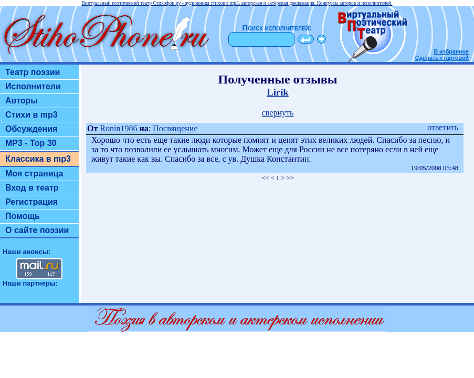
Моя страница (34, 173)
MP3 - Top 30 (31, 143)
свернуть (278, 112)
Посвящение (175, 128)
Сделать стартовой (442, 58)
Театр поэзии (32, 72)
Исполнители (33, 86)
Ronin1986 (118, 128)
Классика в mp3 (38, 158)
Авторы (21, 100)
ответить (442, 127)
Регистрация (31, 201)
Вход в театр (32, 187)
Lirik (278, 92)
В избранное (451, 51)
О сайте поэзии (37, 230)
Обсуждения (31, 128)
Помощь (22, 216)
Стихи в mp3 (31, 114)
